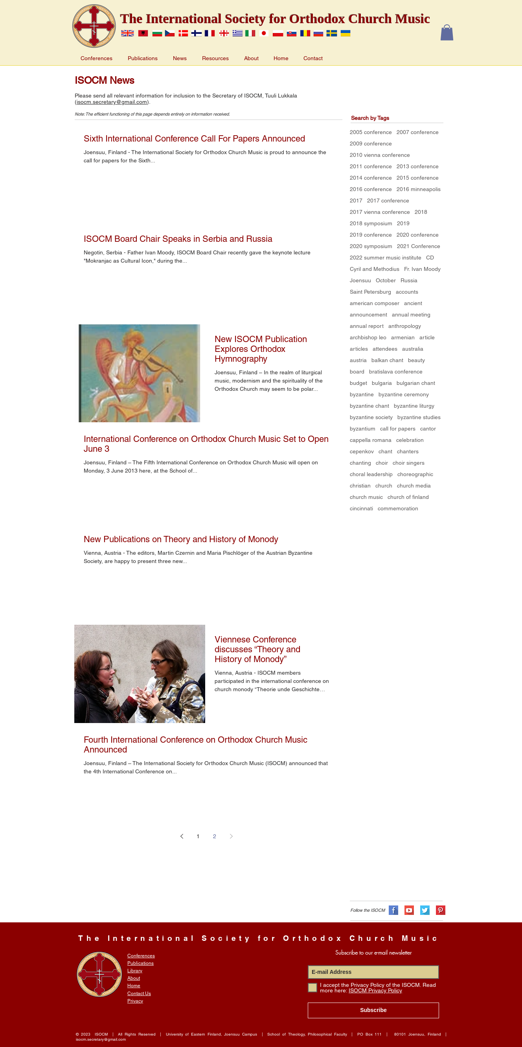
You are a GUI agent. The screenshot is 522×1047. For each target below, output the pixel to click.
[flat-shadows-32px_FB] (393, 910)
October (386, 280)
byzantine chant (369, 406)
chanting (360, 463)
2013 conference (418, 166)
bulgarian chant (416, 383)
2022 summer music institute (385, 257)
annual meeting (411, 314)
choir (382, 463)
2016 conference (371, 189)
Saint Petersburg (370, 292)
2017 (356, 200)
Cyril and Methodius (374, 269)
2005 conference (371, 132)
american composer (374, 303)
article (427, 337)
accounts (407, 292)
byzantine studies (419, 417)
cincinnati (361, 508)
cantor (428, 428)
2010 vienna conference (380, 155)
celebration (410, 440)
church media (414, 485)
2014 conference (371, 178)
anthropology (404, 326)
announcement (368, 314)
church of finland (408, 497)
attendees (385, 349)
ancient (413, 303)
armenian (403, 337)
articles (359, 349)
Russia (409, 280)
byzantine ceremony (404, 394)
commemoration (398, 508)
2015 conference (418, 178)
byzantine (362, 394)
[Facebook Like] (356, 876)
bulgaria (382, 383)
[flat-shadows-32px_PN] (440, 910)
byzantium (362, 428)
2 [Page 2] (214, 836)
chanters (408, 451)
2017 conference (388, 200)
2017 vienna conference (380, 212)
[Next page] (231, 836)
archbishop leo (368, 337)
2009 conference (371, 143)
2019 (403, 223)
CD (430, 257)
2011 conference (371, 166)
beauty (416, 360)
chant (385, 451)
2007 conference (418, 132)
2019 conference (371, 235)
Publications (140, 963)
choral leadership (371, 474)
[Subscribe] (373, 1010)
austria (358, 360)
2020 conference (418, 235)
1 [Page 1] (198, 836)
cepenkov (362, 451)
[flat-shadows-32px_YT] (409, 910)
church (383, 485)
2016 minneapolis (419, 189)
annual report (367, 326)
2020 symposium (371, 246)
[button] (447, 32)
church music (366, 497)
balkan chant (387, 360)
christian (360, 485)
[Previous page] (182, 836)
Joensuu (360, 280)
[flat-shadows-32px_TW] (425, 910)
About (133, 978)
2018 (421, 212)
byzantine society (371, 417)
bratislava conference (396, 371)
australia (412, 349)
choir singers (409, 463)
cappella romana (371, 440)
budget (358, 383)
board (357, 371)
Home (133, 985)
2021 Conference (418, 246)
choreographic (415, 474)
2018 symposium (371, 223)
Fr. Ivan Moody (422, 269)
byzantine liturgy (414, 406)
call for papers (397, 428)
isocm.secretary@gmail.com (112, 102)
